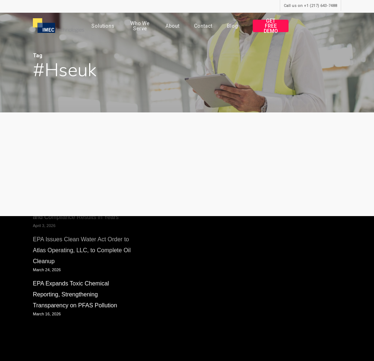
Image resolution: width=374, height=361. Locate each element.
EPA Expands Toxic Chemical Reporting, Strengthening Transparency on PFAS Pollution (75, 294)
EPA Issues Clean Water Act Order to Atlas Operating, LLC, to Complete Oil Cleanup (82, 250)
